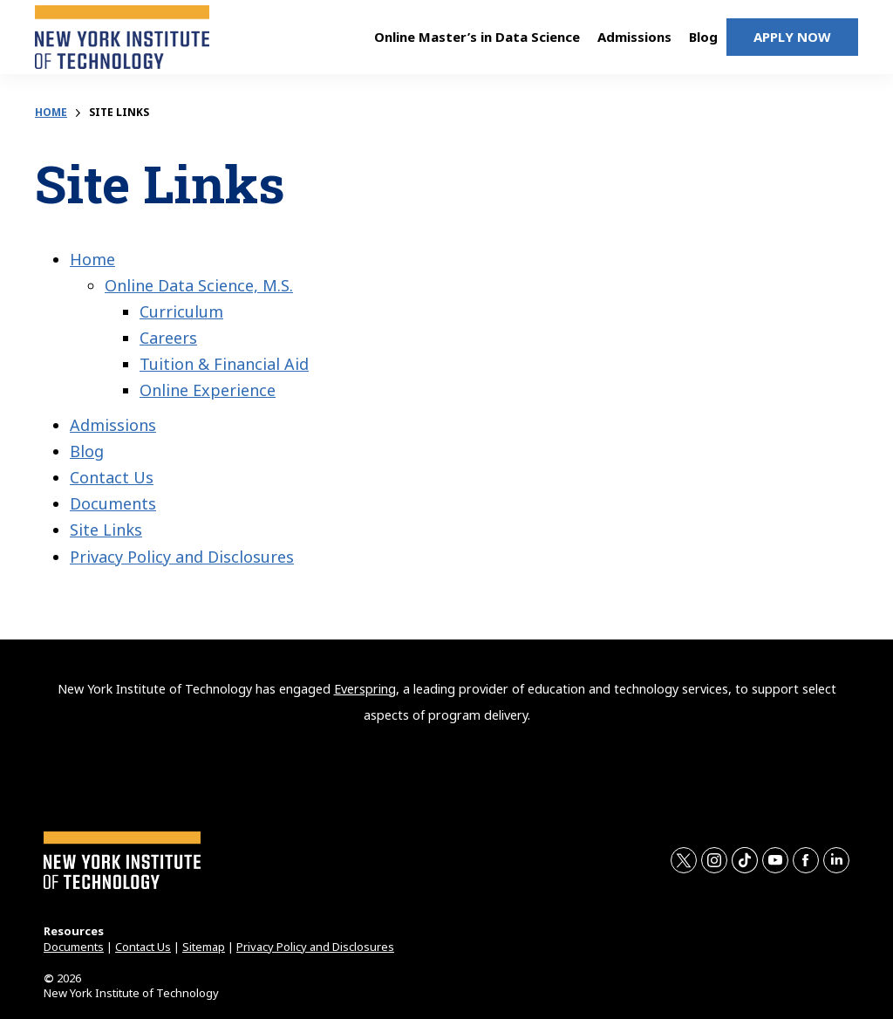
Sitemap (203, 946)
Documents (113, 503)
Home (51, 112)
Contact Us (111, 477)
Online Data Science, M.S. (199, 285)
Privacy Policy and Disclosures (182, 556)
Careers (168, 337)
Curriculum (181, 311)
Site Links (106, 529)
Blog (87, 451)
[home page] (122, 43)
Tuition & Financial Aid (224, 363)
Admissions (113, 424)
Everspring (365, 688)
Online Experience (208, 390)
